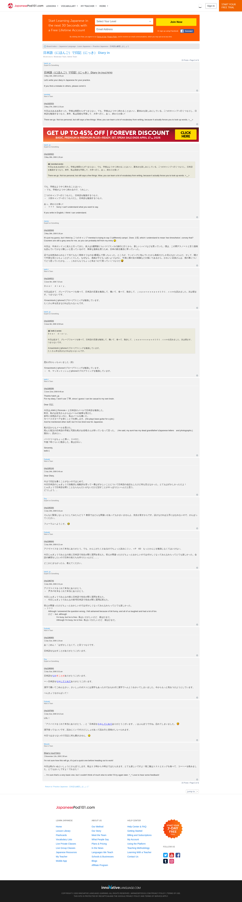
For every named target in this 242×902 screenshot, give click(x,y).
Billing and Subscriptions (139, 835)
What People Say (100, 839)
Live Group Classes (65, 848)
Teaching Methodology (138, 848)
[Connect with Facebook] (187, 31)
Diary (47, 753)
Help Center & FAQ (136, 826)
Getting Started (134, 831)
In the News (97, 848)
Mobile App (61, 861)
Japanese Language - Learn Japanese (75, 46)
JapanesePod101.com (140, 893)
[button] (200, 5)
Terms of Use (101, 37)
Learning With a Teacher (139, 852)
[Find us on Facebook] (177, 855)
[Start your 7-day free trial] (173, 829)
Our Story (96, 831)
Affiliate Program (100, 865)
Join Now (176, 21)
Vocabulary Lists (64, 839)
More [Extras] (102, 6)
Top (197, 90)
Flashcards (61, 835)
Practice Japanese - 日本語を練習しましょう (111, 46)
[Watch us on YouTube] (171, 855)
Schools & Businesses (103, 856)
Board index (52, 46)
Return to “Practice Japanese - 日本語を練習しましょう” (67, 787)
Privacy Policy (112, 37)
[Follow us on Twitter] (165, 855)
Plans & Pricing (99, 843)
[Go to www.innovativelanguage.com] (121, 887)
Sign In (211, 6)
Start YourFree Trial (231, 6)
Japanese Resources (66, 852)
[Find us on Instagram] (171, 861)
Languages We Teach (102, 852)
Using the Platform (136, 843)
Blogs (94, 861)
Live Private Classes (66, 843)
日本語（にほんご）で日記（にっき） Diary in (76, 52)
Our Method (97, 826)
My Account (133, 839)
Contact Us (132, 856)
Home (59, 826)
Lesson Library (63, 831)
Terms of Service (153, 896)
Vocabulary (68, 6)
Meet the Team (99, 835)
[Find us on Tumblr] (165, 861)
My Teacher (87, 6)
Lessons (51, 6)
